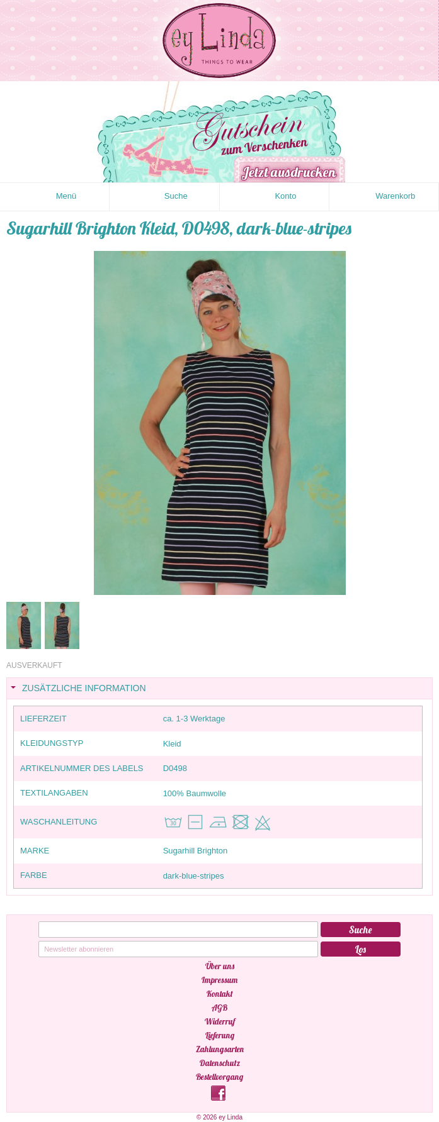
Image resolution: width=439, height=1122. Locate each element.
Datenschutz (220, 1063)
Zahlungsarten (220, 1049)
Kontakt (220, 994)
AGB (219, 1008)
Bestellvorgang (219, 1077)
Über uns (219, 966)
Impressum (219, 980)
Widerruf (220, 1021)
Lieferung (219, 1035)
